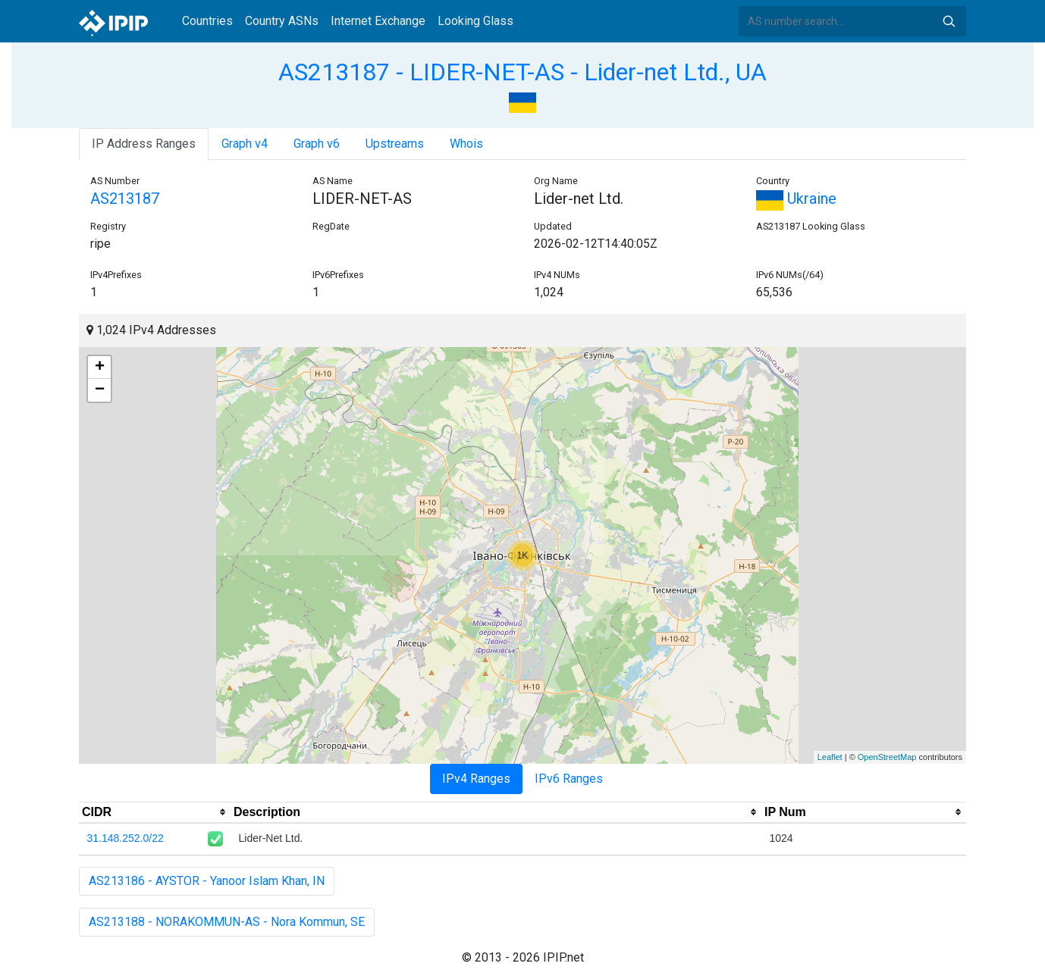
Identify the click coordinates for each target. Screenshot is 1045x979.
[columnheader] (155, 812)
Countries (207, 21)
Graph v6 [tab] (316, 143)
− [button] (100, 390)
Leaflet (830, 757)
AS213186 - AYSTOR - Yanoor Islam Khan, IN (207, 881)
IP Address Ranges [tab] (144, 143)
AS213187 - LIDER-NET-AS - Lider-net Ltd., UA (522, 72)
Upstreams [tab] (395, 143)
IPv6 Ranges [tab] (569, 778)
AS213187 (124, 198)
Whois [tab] (466, 143)
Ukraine (796, 198)
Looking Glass (475, 21)
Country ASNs (282, 21)
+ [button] (100, 367)
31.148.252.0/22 (125, 838)
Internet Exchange (378, 21)
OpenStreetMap (887, 757)
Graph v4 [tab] (244, 143)
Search (948, 21)
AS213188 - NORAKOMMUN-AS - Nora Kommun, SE (227, 922)
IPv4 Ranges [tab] (476, 778)
